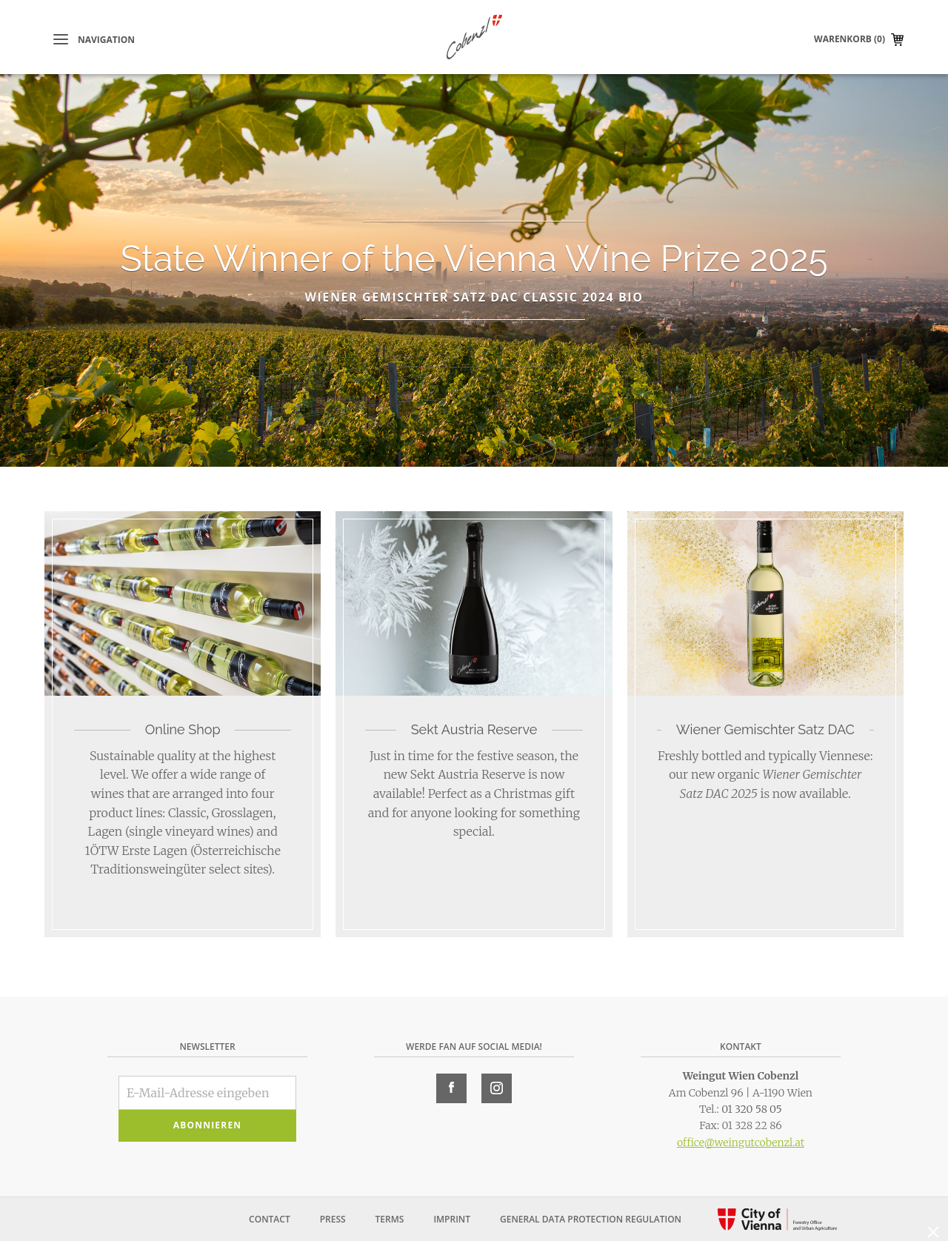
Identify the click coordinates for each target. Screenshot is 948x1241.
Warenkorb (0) (849, 39)
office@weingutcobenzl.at (740, 1142)
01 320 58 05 (751, 1109)
